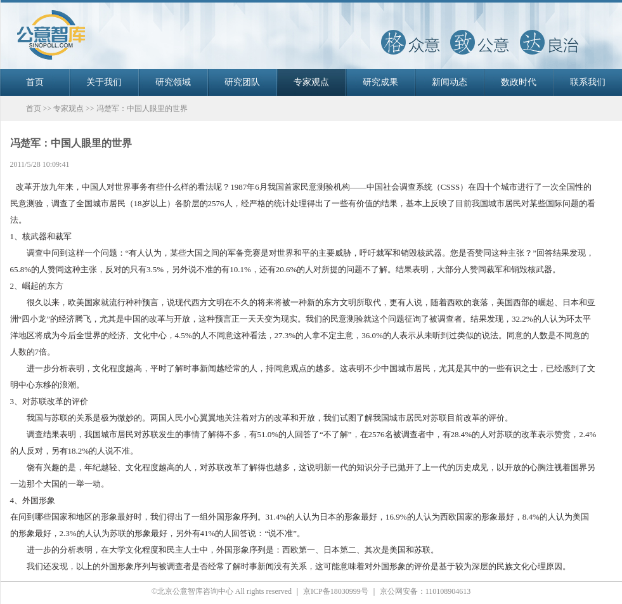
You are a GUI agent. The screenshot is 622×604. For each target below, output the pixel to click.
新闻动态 (449, 82)
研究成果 (380, 82)
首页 (35, 82)
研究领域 (173, 82)
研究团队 (242, 82)
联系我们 (588, 82)
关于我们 (104, 82)
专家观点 (311, 82)
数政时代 (518, 82)
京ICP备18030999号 (335, 591)
